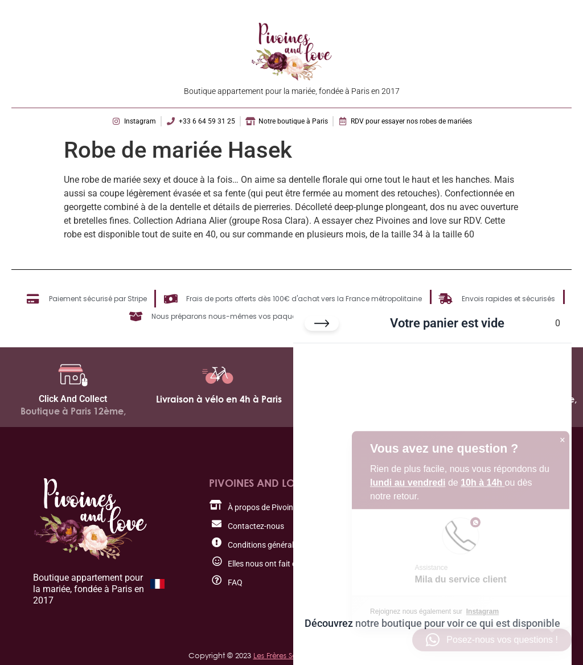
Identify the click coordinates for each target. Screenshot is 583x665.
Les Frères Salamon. (288, 655)
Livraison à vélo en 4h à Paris (219, 399)
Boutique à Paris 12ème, (73, 411)
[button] (492, 640)
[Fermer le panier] (322, 323)
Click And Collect (73, 398)
